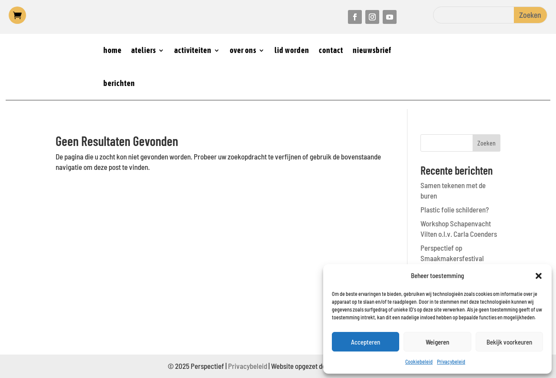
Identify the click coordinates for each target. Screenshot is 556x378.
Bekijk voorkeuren (509, 342)
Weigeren (437, 342)
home (112, 50)
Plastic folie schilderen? (454, 209)
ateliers (143, 50)
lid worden (292, 50)
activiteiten (193, 50)
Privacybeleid (451, 361)
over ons (243, 50)
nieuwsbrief (372, 50)
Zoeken (486, 143)
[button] (538, 276)
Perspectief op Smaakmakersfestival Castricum (452, 258)
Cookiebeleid (419, 361)
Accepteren (365, 342)
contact (331, 50)
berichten (119, 83)
